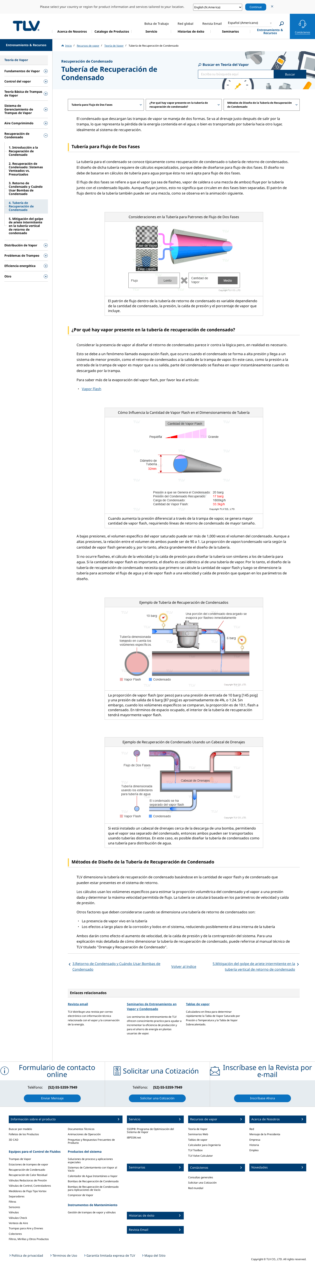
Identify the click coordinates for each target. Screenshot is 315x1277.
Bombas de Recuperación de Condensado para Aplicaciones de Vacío (93, 1188)
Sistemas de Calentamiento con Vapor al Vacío (92, 1169)
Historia (254, 1145)
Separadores (16, 1196)
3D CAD (13, 1140)
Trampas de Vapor (20, 1159)
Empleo (254, 1150)
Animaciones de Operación (84, 1134)
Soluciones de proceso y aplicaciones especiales (90, 1160)
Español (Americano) (243, 23)
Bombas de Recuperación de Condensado (93, 1181)
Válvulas (14, 1212)
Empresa (254, 1140)
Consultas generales (200, 1177)
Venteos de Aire (18, 1223)
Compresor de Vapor (80, 1195)
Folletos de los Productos (24, 1134)
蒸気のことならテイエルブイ (26, 25)
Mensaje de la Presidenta (264, 1134)
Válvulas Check (18, 1218)
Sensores (14, 1207)
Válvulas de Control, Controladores (30, 1186)
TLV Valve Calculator (200, 1156)
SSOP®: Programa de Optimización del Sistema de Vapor (150, 1130)
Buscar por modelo (20, 1129)
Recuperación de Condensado (27, 1170)
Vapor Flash (91, 388)
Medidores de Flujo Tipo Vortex (27, 1191)
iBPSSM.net (134, 1137)
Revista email (78, 1004)
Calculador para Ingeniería (204, 1145)
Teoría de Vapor (197, 1129)
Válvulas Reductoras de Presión (28, 1180)
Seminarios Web (198, 1134)
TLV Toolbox (195, 1150)
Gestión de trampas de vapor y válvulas (92, 1212)
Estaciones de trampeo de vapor (28, 1164)
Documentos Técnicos (81, 1129)
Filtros (12, 1201)
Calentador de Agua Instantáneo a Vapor (92, 1176)
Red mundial (195, 1188)
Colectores (15, 1234)
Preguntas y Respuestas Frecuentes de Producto (91, 1141)
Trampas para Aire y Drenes (26, 1228)
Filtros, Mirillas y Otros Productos (29, 1239)
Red (251, 1129)
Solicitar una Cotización (202, 1182)
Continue (256, 7)
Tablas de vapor (198, 1004)
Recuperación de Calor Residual (28, 1175)
